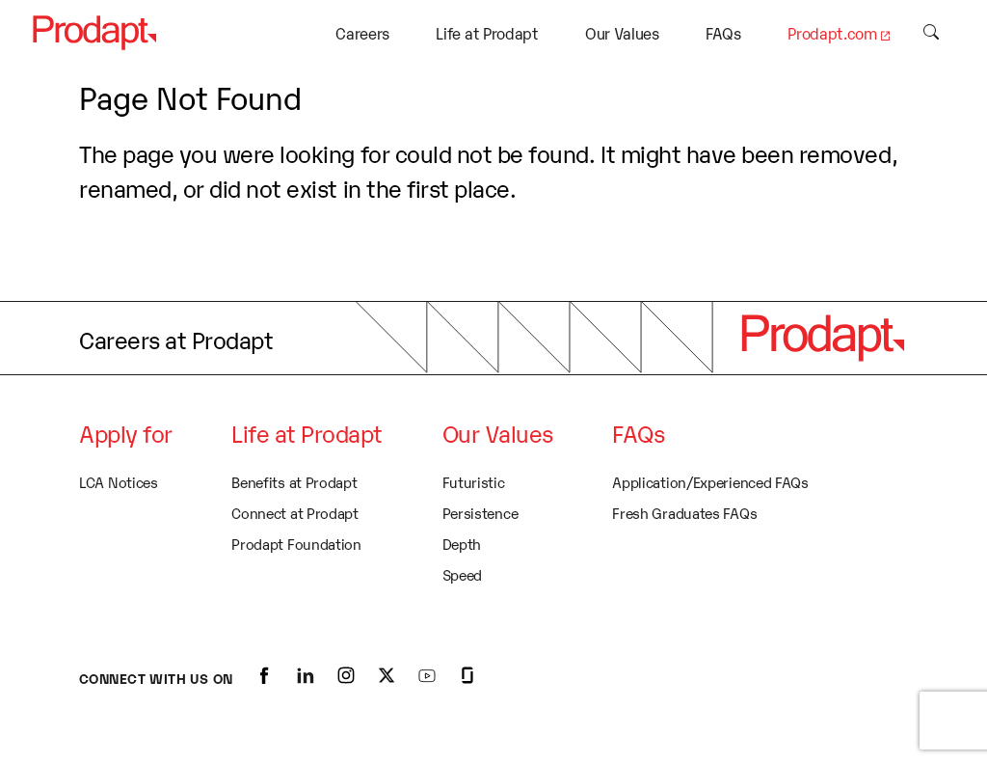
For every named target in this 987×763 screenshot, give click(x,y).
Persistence (480, 512)
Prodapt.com (831, 32)
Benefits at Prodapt (294, 481)
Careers (362, 32)
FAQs (723, 32)
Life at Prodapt (487, 32)
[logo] (822, 337)
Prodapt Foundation (296, 543)
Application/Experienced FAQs (710, 481)
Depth (462, 543)
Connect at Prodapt (295, 512)
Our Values (622, 32)
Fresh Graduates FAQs (684, 512)
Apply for (126, 432)
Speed (462, 574)
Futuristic (473, 481)
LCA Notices (118, 481)
